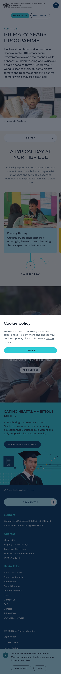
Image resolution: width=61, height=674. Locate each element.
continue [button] (30, 350)
